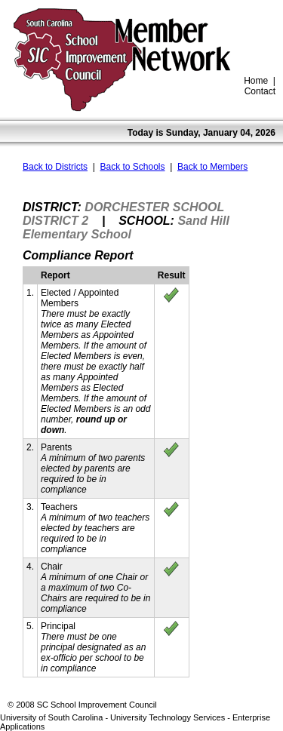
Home (256, 80)
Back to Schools (132, 166)
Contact (260, 91)
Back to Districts (55, 166)
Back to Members (212, 166)
